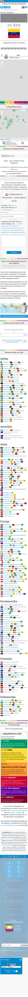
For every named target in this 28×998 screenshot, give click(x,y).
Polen (5, 588)
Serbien (17, 595)
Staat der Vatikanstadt (9, 601)
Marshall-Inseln (7, 690)
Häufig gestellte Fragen (13, 946)
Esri (11, 100)
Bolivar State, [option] (8, 156)
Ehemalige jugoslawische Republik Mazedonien (13, 553)
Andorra (6, 544)
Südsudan (15, 426)
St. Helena (14, 424)
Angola (13, 380)
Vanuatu (13, 707)
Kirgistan (5, 492)
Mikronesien (19, 690)
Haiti (17, 646)
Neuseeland (7, 694)
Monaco (6, 584)
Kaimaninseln (6, 650)
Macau (14, 496)
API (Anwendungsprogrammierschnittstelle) (13, 960)
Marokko (6, 405)
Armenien (18, 465)
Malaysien (6, 498)
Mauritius (6, 407)
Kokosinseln (15, 492)
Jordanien (6, 488)
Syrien (16, 519)
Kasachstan (7, 490)
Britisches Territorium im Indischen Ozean (13, 474)
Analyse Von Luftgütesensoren (14, 943)
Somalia (4, 424)
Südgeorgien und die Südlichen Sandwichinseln (12, 455)
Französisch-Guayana (10, 724)
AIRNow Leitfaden (16, 830)
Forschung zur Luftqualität (14, 935)
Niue (17, 694)
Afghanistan (6, 465)
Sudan (22, 424)
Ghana (22, 388)
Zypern (21, 612)
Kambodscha (20, 488)
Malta (5, 580)
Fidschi (4, 686)
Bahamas (15, 627)
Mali (23, 403)
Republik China (8, 512)
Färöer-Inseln (19, 559)
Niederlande (7, 586)
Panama (15, 656)
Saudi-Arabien (6, 517)
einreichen (24, 990)
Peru (17, 728)
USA (23, 671)
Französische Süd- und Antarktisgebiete (9, 450)
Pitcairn (19, 701)
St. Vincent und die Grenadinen (12, 667)
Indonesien (7, 481)
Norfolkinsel (6, 697)
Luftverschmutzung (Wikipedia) (17, 828)
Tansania (5, 428)
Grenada (18, 641)
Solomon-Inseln (16, 703)
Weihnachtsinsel (7, 534)
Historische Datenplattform (14, 963)
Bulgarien (6, 549)
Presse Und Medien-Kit (15, 932)
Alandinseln (6, 542)
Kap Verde (16, 392)
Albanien (17, 542)
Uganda (15, 430)
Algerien (5, 380)
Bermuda (22, 629)
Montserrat (16, 654)
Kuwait (6, 494)
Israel (5, 486)
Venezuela (5, 733)
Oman (15, 503)
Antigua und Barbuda (18, 624)
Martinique (13, 652)
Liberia (15, 399)
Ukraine (6, 607)
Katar (18, 490)
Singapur (18, 517)
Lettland (6, 578)
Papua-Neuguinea (8, 701)
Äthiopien (6, 439)
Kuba (4, 652)
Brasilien (6, 720)
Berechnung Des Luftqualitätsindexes (14, 951)
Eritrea (20, 386)
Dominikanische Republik (11, 639)
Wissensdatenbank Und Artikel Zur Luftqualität (15, 939)
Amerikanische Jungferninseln (12, 622)
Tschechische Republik (10, 605)
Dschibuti (13, 384)
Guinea (4, 390)
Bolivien (18, 718)
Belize (13, 629)
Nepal (17, 500)
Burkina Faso (16, 382)
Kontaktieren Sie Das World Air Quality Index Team (14, 929)
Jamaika (17, 648)
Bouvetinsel (15, 448)
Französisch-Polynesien (18, 686)
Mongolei (6, 500)
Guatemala (7, 646)
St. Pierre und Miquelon (10, 665)
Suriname (5, 731)
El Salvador (7, 641)
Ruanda (6, 416)
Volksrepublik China (10, 532)
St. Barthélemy (18, 660)
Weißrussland (8, 612)
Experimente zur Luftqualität (14, 941)
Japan (15, 486)
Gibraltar (6, 563)
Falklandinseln (18, 722)
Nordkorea (5, 503)
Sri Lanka (6, 519)
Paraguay (6, 728)
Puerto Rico (6, 658)
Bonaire (6, 631)
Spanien (19, 599)
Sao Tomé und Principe (9, 418)
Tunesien (5, 430)
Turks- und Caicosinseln (10, 671)
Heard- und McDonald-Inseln (11, 453)
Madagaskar (6, 403)
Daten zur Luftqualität (14, 949)
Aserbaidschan (8, 467)
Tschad (20, 428)
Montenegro (18, 584)
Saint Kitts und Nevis (19, 658)
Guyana (4, 726)
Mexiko (6, 654)
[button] (2, 61)
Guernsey (5, 567)
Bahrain (20, 467)
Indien (18, 479)
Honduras (6, 648)
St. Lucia (5, 663)
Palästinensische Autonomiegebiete (13, 507)
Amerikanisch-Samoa (9, 682)
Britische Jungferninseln (10, 633)
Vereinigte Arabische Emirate (13, 527)
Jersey (14, 571)
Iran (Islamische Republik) (10, 484)
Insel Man (14, 567)
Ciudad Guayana (14, 57)
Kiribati (12, 688)
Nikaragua (5, 656)
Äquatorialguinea (16, 437)
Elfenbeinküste (8, 386)
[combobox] (14, 156)
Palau (20, 699)
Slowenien (7, 599)
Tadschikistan (8, 521)
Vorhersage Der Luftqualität (14, 952)
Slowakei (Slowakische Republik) (14, 597)
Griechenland (19, 563)
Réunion (17, 416)
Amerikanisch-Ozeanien (10, 680)
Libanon (5, 496)
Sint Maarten (6, 660)
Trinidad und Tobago (10, 669)
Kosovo (22, 571)
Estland (6, 556)
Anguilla (5, 624)
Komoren (15, 395)
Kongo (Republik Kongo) (10, 397)
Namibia (15, 409)
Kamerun (5, 392)
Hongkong (6, 479)
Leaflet (1, 100)
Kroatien (6, 573)
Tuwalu (4, 707)
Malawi (16, 403)
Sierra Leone (6, 422)
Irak (17, 481)
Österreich (6, 614)
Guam (4, 688)
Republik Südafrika (9, 414)
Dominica (5, 637)
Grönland (5, 644)
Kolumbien (15, 726)
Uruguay (14, 731)
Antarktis (5, 448)
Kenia (5, 394)
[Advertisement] (14, 355)
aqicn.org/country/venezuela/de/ (10, 9)
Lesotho (6, 399)
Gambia (12, 388)
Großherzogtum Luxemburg (12, 565)
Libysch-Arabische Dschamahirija (12, 401)
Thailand (21, 521)
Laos (15, 494)
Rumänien (7, 590)
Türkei (18, 523)
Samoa (4, 703)
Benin (21, 380)
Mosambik (5, 409)
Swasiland (5, 426)
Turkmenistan (6, 523)
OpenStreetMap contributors (18, 138)
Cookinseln (18, 684)
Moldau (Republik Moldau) (12, 582)
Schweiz (6, 595)
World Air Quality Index (8, 884)
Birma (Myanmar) (9, 472)
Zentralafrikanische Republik (11, 435)
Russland (19, 590)
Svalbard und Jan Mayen (10, 603)
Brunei (5, 477)
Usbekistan (7, 525)
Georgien (16, 477)
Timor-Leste (6, 705)
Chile (16, 720)
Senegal (6, 420)
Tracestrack (7, 139)
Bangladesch (7, 470)
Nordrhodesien (18, 411)
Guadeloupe (16, 643)
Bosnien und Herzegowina (12, 547)
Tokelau (16, 705)
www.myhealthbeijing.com (8, 843)
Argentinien (7, 718)
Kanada (18, 650)
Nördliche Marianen (8, 699)
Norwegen (21, 586)
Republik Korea (8, 515)
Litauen (17, 578)
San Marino (7, 592)
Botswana (5, 382)
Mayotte (18, 407)
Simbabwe (17, 422)
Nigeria (6, 411)
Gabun (4, 388)
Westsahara (6, 433)
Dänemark (7, 551)
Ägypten (5, 437)
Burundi (5, 384)
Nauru (4, 692)
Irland (5, 569)
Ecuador (6, 722)
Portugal (16, 588)
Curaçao (17, 635)
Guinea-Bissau (15, 390)
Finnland (17, 556)
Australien (7, 684)
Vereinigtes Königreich (10, 609)
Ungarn (17, 607)
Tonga (23, 705)
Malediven (19, 498)
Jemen (23, 486)
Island (15, 569)
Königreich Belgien (9, 576)
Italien (5, 571)
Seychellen (18, 420)
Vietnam (6, 529)
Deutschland (19, 549)
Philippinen (7, 510)
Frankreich (7, 559)
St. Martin (14, 663)
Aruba (5, 627)
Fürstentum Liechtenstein (11, 561)
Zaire (14, 433)
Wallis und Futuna (8, 709)
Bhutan (20, 470)
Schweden (20, 592)
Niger (23, 409)
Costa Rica (6, 635)
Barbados (5, 629)
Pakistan (6, 505)
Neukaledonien (15, 692)
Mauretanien (18, 405)
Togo (13, 428)
